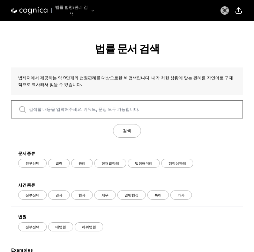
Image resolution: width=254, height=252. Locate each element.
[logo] (29, 10)
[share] (238, 10)
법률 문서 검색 (127, 48)
